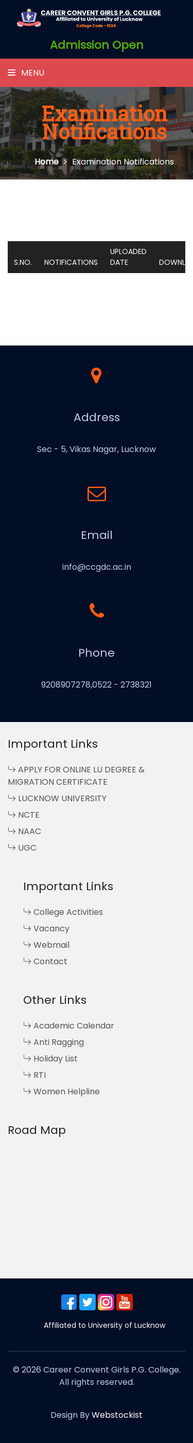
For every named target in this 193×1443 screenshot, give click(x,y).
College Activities (63, 912)
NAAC (24, 831)
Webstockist (117, 1415)
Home (50, 162)
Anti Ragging (53, 1042)
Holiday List (50, 1059)
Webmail (46, 945)
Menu (26, 73)
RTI (34, 1075)
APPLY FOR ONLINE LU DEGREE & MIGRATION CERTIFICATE (76, 776)
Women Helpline (61, 1091)
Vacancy (46, 928)
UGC (22, 848)
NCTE (24, 815)
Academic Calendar (68, 1026)
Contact (45, 961)
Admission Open (97, 45)
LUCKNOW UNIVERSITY (57, 798)
